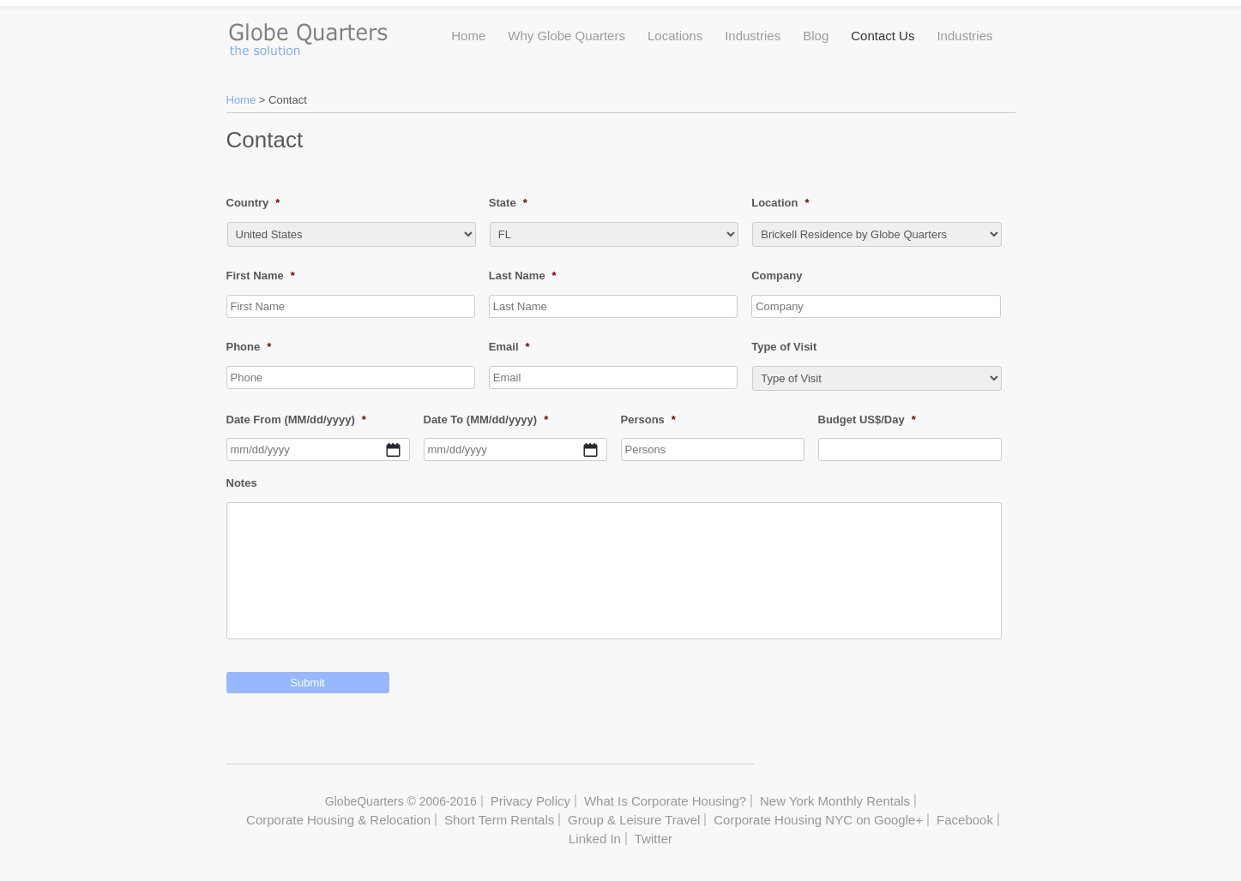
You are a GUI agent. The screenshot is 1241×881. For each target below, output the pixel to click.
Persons (648, 419)
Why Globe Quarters (566, 35)
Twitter (653, 838)
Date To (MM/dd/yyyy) (486, 419)
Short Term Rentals (499, 819)
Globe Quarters (307, 35)
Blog (815, 35)
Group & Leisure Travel (634, 819)
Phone (249, 346)
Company (776, 275)
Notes (241, 482)
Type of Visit (783, 346)
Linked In (595, 838)
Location (780, 202)
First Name (260, 275)
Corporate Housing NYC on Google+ (818, 819)
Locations (675, 35)
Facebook (965, 819)
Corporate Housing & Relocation (338, 819)
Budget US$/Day (867, 419)
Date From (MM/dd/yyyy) (296, 419)
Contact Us (882, 35)
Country (253, 202)
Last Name (523, 275)
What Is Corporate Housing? (665, 801)
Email (509, 346)
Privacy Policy (530, 801)
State (508, 202)
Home (468, 35)
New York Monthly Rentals (835, 801)
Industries (752, 35)
